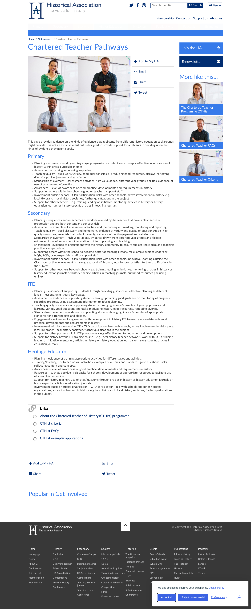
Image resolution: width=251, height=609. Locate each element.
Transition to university (113, 573)
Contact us (183, 18)
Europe (202, 564)
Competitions (37, 33)
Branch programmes (160, 568)
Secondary (60, 26)
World (201, 568)
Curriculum (58, 554)
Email (140, 72)
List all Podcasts (206, 554)
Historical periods (110, 554)
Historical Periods (134, 562)
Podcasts (189, 26)
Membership (165, 18)
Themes (129, 567)
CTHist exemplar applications (61, 438)
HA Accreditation (61, 573)
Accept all (166, 597)
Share (140, 82)
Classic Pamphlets (183, 573)
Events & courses (110, 596)
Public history (132, 585)
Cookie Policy (216, 587)
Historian (139, 26)
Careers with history (112, 582)
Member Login (36, 578)
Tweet (140, 92)
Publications (164, 26)
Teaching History (183, 559)
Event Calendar (158, 554)
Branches (211, 26)
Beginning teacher (62, 564)
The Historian (181, 564)
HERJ (177, 578)
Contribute (69, 33)
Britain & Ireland (206, 559)
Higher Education (111, 26)
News (32, 559)
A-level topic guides (111, 568)
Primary (37, 26)
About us (216, 18)
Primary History (61, 582)
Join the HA (35, 573)
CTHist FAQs (49, 431)
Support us (200, 18)
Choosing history (110, 578)
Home (31, 39)
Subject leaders (61, 568)
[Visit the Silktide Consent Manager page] (239, 597)
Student (83, 26)
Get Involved (45, 39)
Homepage (34, 554)
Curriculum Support (87, 554)
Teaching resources (87, 590)
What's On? (156, 564)
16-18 (104, 564)
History (178, 568)
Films (104, 592)
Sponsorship (87, 33)
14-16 (104, 559)
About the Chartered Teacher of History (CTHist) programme (84, 416)
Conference (59, 587)
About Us (34, 564)
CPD (55, 559)
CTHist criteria (50, 423)
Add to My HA (146, 61)
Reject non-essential (193, 597)
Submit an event (133, 590)
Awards (53, 33)
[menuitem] (38, 27)
